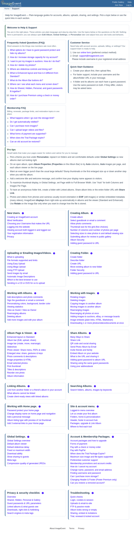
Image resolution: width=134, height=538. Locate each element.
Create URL (75, 263)
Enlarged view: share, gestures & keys (25, 353)
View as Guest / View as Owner (21, 310)
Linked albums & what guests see (22, 506)
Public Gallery (118, 2)
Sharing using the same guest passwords (89, 363)
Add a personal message (18, 417)
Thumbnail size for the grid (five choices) (89, 227)
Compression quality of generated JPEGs (26, 463)
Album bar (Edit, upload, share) (21, 340)
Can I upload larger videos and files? (27, 130)
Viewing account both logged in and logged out (29, 230)
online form (86, 52)
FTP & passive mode (80, 506)
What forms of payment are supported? (28, 134)
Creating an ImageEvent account (22, 217)
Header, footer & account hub (84, 420)
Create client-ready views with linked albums (27, 396)
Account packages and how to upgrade (88, 440)
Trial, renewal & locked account (84, 516)
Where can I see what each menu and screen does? (34, 84)
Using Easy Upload (16, 263)
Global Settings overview (18, 440)
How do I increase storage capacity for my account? (34, 57)
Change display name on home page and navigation (31, 413)
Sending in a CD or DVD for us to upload (26, 283)
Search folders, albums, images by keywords (91, 390)
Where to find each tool (81, 426)
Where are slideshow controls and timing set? (31, 69)
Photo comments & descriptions (22, 356)
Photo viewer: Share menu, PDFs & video (26, 350)
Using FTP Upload (15, 270)
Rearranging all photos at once (84, 313)
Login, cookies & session (81, 500)
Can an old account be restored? (25, 141)
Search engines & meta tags (20, 513)
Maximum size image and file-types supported (91, 457)
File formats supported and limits (22, 260)
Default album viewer (17, 444)
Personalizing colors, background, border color (28, 303)
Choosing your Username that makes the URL (28, 223)
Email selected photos (17, 363)
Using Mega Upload (16, 267)
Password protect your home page (23, 410)
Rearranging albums (16, 313)
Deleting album (14, 316)
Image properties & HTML (19, 360)
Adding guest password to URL (84, 243)
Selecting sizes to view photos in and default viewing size (96, 233)
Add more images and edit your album (25, 320)
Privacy (10, 236)
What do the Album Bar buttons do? (26, 80)
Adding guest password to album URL (87, 360)
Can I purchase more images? (24, 126)
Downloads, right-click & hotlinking (23, 510)
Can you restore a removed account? (87, 483)
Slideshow (12, 347)
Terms (71, 528)
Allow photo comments (80, 223)
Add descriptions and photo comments (25, 297)
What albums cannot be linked (21, 393)
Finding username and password (85, 473)
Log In (129, 5)
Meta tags (11, 460)
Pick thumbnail (14, 366)
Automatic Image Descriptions (21, 276)
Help (130, 2)
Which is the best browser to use (22, 280)
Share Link (75, 340)
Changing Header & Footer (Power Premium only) (93, 479)
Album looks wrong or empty (83, 510)
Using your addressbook (81, 366)
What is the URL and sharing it (84, 356)
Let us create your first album (83, 413)
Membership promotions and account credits (90, 463)
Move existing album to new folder (86, 267)
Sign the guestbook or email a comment (25, 300)
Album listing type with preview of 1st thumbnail (29, 420)
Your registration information (20, 233)
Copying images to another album (86, 303)
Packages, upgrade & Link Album (85, 423)
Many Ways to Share (80, 337)
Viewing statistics (15, 307)
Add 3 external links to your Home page (25, 423)
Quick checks (76, 497)
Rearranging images (79, 310)
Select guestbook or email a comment (87, 220)
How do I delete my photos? (23, 65)
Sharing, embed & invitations (83, 513)
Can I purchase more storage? (84, 476)
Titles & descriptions (16, 369)
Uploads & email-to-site (81, 503)
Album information (15, 376)
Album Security (77, 240)
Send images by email (17, 273)
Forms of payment (78, 444)
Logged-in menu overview (82, 410)
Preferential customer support (84, 460)
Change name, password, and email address (91, 470)
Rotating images (77, 297)
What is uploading (15, 257)
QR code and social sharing (83, 343)
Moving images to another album (85, 307)
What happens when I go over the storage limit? (32, 118)
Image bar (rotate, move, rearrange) (23, 343)
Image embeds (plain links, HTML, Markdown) (91, 320)
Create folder (76, 257)
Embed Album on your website (84, 353)
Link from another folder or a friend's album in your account (34, 390)
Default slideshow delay (18, 447)
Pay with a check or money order (85, 447)
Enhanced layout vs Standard (21, 337)
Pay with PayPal (77, 450)
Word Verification (15, 220)
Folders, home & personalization (85, 417)
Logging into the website (18, 227)
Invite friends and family (81, 350)
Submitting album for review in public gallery (90, 236)
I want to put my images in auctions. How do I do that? (35, 61)
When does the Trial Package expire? (27, 138)
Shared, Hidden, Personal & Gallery (23, 500)
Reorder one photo (16, 373)
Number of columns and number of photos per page (94, 230)
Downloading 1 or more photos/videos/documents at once (97, 323)
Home (6, 9)
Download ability (14, 453)
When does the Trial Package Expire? (87, 453)
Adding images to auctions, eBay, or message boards (95, 316)
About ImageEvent (58, 528)
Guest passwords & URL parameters (24, 503)
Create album (76, 217)
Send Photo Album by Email (83, 347)
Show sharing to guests (18, 457)
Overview (11, 497)
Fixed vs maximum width (18, 450)
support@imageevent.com (91, 56)
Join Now (119, 5)
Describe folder (77, 260)
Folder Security (77, 270)
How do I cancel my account (83, 466)
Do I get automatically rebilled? (24, 122)
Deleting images (77, 300)
